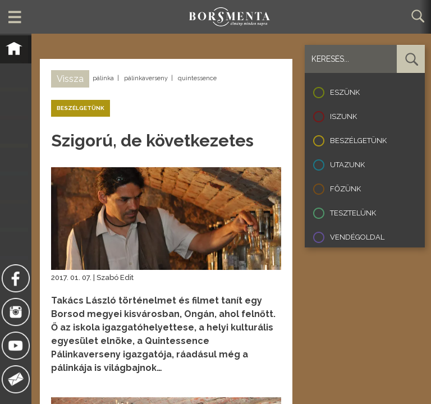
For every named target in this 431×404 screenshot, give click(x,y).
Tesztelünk (353, 213)
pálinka (103, 78)
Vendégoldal (357, 237)
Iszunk (343, 116)
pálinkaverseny (146, 78)
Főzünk (345, 189)
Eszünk (345, 92)
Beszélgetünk (358, 140)
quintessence (197, 78)
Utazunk (347, 164)
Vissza (70, 79)
